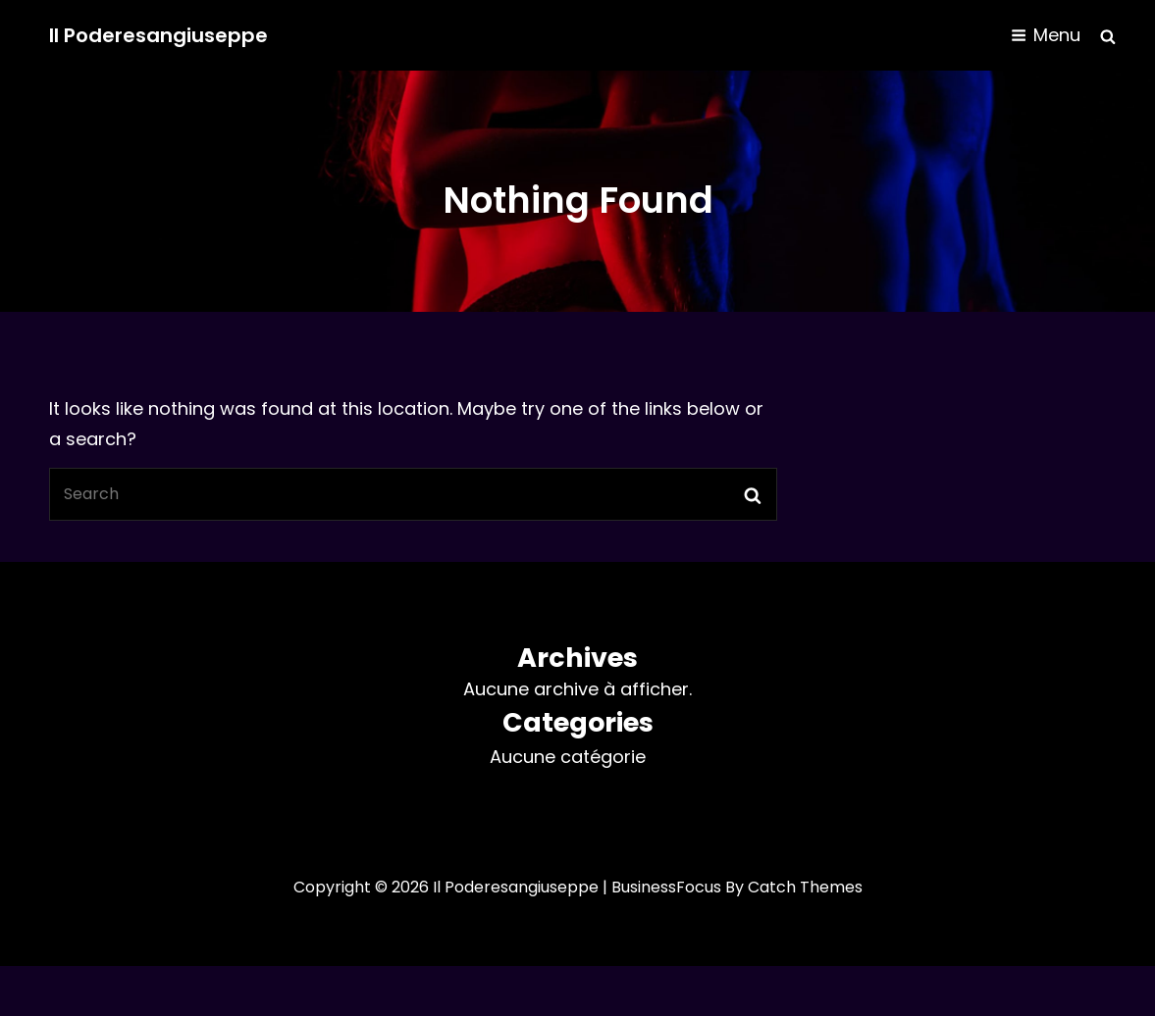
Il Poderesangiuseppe (158, 35)
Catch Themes (805, 887)
